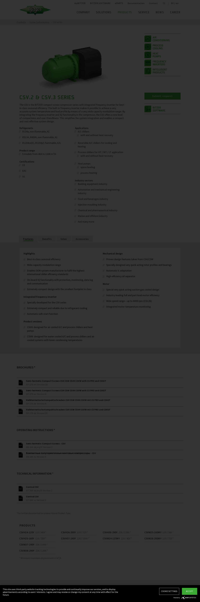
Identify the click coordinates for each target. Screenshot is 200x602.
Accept (189, 591)
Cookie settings (169, 591)
